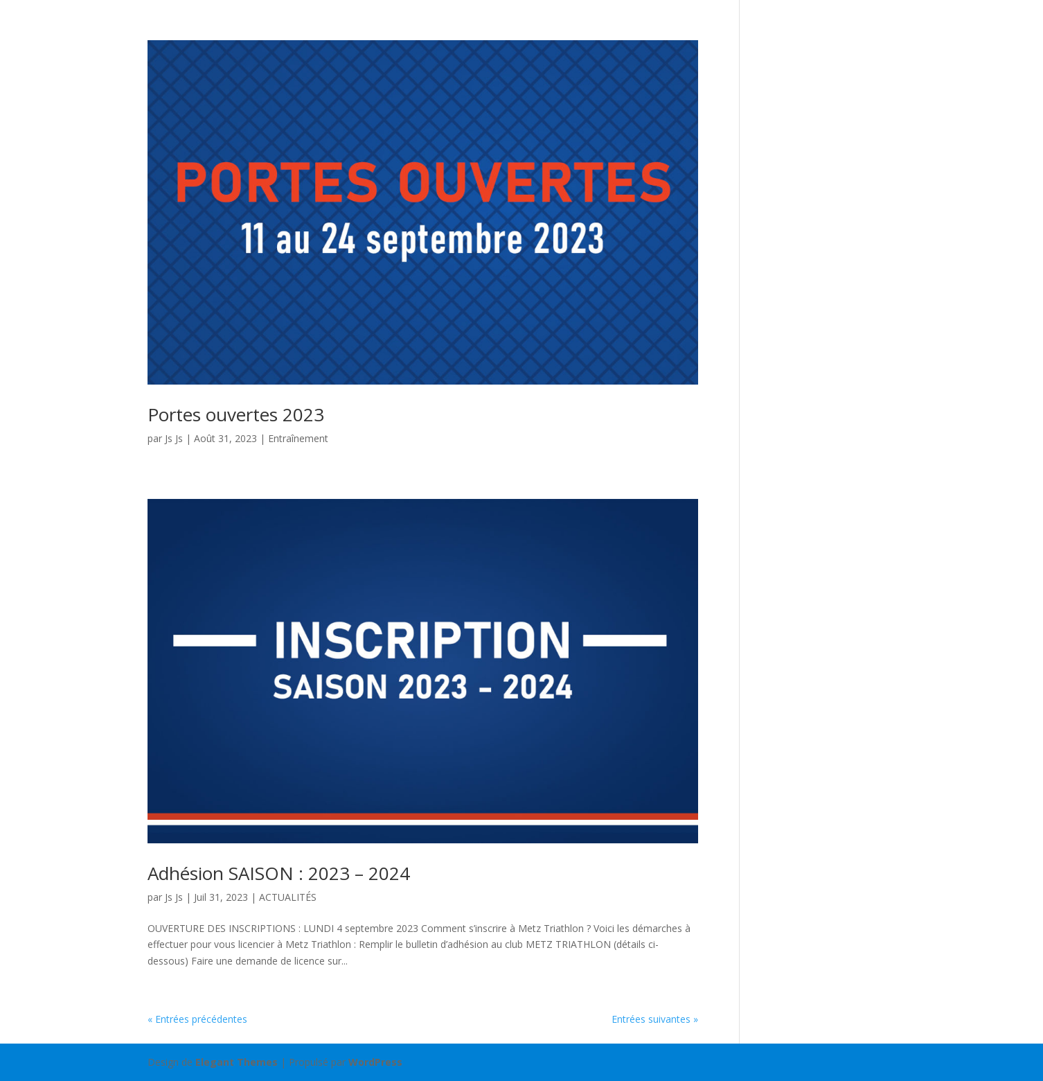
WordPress (375, 1062)
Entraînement (298, 438)
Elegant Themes (236, 1062)
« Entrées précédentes (197, 1019)
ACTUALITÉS (288, 897)
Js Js (174, 438)
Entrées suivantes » (655, 1019)
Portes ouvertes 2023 (236, 414)
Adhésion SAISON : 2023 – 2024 (279, 873)
